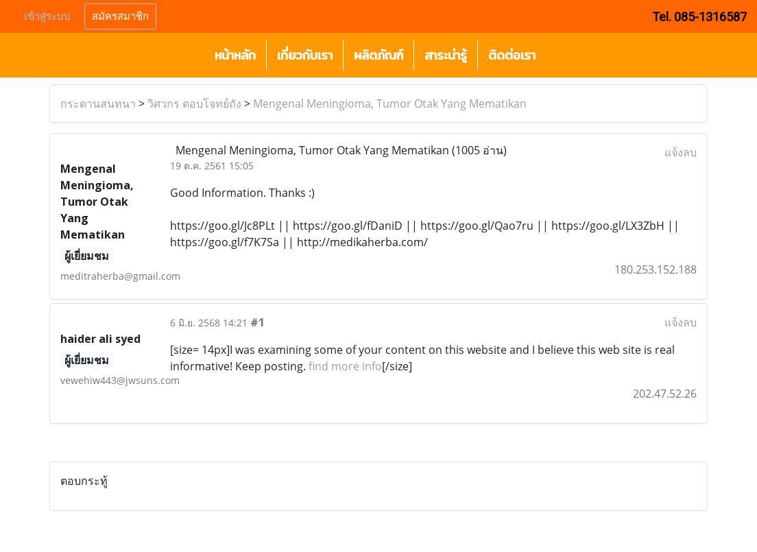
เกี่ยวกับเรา (305, 55)
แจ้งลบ (680, 152)
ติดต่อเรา (512, 55)
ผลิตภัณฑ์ (378, 55)
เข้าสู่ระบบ (47, 16)
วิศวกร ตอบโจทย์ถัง (194, 103)
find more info (345, 366)
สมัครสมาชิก (120, 16)
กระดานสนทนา (98, 103)
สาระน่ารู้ (445, 55)
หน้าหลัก (235, 55)
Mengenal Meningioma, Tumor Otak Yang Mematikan (390, 103)
